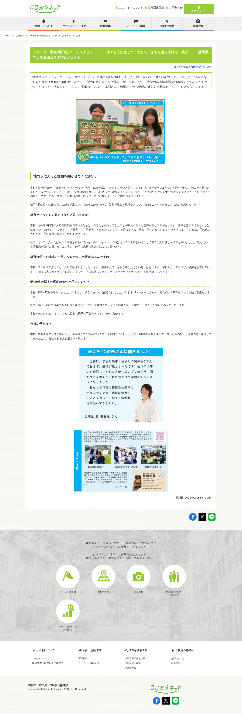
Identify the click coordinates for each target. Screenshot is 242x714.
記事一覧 (66, 35)
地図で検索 (130, 667)
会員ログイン (199, 9)
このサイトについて (42, 658)
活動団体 (20, 35)
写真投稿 (83, 658)
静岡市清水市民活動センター (43, 35)
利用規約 (175, 663)
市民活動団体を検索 (135, 658)
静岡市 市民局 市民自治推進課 (47, 663)
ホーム (7, 35)
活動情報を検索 (133, 663)
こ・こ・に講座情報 (88, 663)
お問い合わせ (178, 658)
